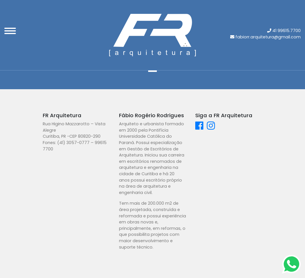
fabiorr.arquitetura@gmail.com (268, 37)
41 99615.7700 (286, 30)
